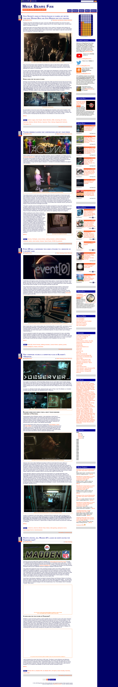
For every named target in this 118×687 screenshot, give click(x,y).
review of (44, 565)
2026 (85, 435)
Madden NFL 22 (40, 670)
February (80, 436)
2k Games (78, 382)
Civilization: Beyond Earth (86, 395)
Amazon (42, 241)
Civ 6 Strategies (80, 318)
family (89, 406)
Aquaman (44, 122)
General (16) (79, 345)
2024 (77, 440)
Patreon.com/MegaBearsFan (83, 73)
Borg (77, 387)
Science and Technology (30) (83, 355)
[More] (25, 115)
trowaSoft (89, 36)
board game (90, 385)
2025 (77, 439)
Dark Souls (92, 400)
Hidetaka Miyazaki (85, 412)
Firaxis (81, 408)
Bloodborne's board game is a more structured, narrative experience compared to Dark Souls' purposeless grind (85, 478)
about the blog (88, 51)
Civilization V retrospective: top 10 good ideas (81, 295)
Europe (91, 405)
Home (69, 10)
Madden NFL (48, 670)
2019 (77, 448)
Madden (81, 417)
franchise (67, 670)
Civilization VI (79, 394)
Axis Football (85, 384)
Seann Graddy (61, 670)
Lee (77, 521)
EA (81, 404)
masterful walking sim (28, 157)
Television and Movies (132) (83, 361)
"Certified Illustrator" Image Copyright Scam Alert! (89, 266)
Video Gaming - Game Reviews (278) (85, 368)
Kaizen (36, 346)
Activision (87, 382)
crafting (78, 400)
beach (90, 384)
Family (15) (79, 343)
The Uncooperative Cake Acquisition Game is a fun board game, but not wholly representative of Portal (89, 213)
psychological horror (28, 530)
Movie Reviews (68, 20)
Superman (25, 122)
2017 (77, 451)
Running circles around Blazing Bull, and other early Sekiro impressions (85, 470)
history (91, 412)
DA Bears (87, 400)
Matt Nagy (78, 419)
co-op (77, 399)
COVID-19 (54, 241)
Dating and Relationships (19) (84, 342)
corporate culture (27, 241)
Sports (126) (79, 358)
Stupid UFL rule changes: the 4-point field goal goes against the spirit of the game (89, 140)
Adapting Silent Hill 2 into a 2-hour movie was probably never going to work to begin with (85, 519)
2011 (77, 459)
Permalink (61, 126)
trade (28, 672)
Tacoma (30, 239)
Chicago (88, 387)
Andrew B (78, 499)
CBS (84, 387)
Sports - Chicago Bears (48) (83, 359)
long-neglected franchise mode (58, 561)
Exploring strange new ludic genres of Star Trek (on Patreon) (81, 103)
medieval (93, 419)
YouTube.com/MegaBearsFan (83, 58)
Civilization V (80, 392)
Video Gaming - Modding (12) (83, 369)
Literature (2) (79, 351)
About (87, 10)
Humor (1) (78, 349)
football (86, 408)
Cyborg (53, 122)
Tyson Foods (48, 241)
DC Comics (63, 120)
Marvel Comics (89, 418)
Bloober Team (42, 527)
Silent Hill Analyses (81, 322)
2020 (77, 446)
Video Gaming (60, 134)
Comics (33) (79, 339)
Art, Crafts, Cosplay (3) (82, 336)
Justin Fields (83, 415)
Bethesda (78, 385)
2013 (77, 456)
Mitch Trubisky (83, 421)
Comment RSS (80, 525)
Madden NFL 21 (32, 670)
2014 (77, 455)
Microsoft (78, 420)
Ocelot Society (36, 344)
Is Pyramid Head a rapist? (88, 244)
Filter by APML (26, 1)
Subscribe (34, 1)
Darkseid (64, 122)
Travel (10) (79, 365)
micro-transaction (85, 420)
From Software (85, 409)
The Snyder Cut (27, 124)
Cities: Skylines (88, 388)
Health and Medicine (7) (82, 346)
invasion (78, 414)
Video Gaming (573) (81, 366)
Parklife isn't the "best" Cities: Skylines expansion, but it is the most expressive (89, 278)
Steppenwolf (59, 122)
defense (78, 401)
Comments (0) (68, 126)
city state (92, 389)
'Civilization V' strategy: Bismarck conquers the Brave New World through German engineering (89, 235)
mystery (60, 344)
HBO (53, 120)
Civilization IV (86, 390)
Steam (48, 527)
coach (24, 672)
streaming (57, 120)
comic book (91, 398)
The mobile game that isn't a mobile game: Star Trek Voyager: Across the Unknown (89, 162)
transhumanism (38, 530)
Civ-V (93, 395)
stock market (36, 241)
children (82, 388)
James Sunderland (85, 414)
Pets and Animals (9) (81, 354)
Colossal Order (84, 398)
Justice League (31, 120)
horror (65, 527)
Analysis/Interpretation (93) (83, 335)
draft (89, 402)
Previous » (52, 679)
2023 (77, 442)
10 (81, 271)
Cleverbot (40, 346)
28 (81, 249)
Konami (88, 415)
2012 (77, 458)
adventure (78, 383)
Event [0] (30, 344)
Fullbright (34, 239)
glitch (82, 410)
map (81, 418)
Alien (83, 383)
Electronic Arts (80, 405)
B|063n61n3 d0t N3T (58, 684)
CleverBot (68, 292)
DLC (87, 402)
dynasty (78, 404)
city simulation (86, 389)
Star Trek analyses (81, 325)
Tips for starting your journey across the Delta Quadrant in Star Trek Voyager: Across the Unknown (89, 151)
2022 (77, 443)
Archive (75, 10)
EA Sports (54, 670)
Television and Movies (58, 20)
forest (90, 408)
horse (82, 413)
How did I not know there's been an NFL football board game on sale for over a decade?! (89, 173)
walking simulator (50, 239)
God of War (86, 410)
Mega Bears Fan (38, 6)
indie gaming (53, 527)
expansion (78, 406)
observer (36, 527)
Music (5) (78, 352)
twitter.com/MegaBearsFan (83, 65)
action (83, 382)
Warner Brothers (47, 120)
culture (82, 400)
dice (89, 401)
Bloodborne (84, 385)
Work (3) (78, 372)
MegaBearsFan (28, 20)
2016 (77, 452)
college (89, 396)
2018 (77, 449)
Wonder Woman (38, 122)
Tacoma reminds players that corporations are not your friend (46, 132)
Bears (93, 384)
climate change (80, 396)
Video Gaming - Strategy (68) (83, 371)
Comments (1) (68, 675)
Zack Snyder (39, 120)
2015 (77, 453)
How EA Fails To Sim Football (83, 321)
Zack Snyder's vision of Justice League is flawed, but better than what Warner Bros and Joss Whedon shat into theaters (46, 17)
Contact (93, 10)
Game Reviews (68, 134)
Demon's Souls (84, 401)
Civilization (79, 390)
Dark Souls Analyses (81, 324)
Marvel (84, 418)
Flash (49, 122)
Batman (31, 122)
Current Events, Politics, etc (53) (84, 341)
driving (92, 402)
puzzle (65, 344)
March (79, 435)
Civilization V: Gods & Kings (88, 393)
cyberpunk (60, 527)
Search (82, 10)
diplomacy (78, 402)
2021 (77, 445)
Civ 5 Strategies (80, 319)
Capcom (81, 387)
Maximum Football (86, 419)
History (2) (79, 348)
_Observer (30, 527)
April (79, 433)
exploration (84, 406)
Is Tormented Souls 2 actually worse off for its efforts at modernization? (89, 128)
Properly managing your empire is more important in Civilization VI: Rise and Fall (89, 257)
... (92, 115)
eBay (90, 404)
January (80, 438)
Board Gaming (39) (81, 338)
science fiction (41, 239)
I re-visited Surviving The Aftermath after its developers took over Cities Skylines (89, 193)
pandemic (59, 241)
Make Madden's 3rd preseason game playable (89, 182)
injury (93, 413)
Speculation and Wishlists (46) (84, 356)
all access (87, 383)
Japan (91, 414)
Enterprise (87, 405)
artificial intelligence (60, 239)
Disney (83, 402)
